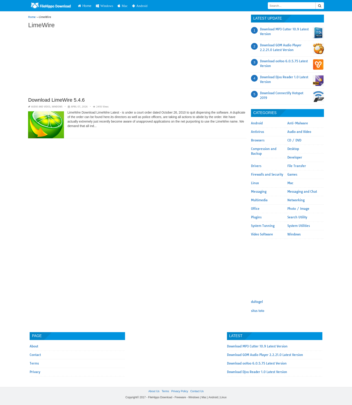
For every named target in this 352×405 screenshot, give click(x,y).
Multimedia (259, 200)
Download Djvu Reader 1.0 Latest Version (257, 372)
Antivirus (257, 132)
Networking (296, 200)
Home (84, 6)
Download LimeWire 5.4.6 (56, 100)
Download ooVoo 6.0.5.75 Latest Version (257, 363)
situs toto (257, 311)
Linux (255, 183)
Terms (34, 363)
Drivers (256, 166)
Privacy (35, 372)
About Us (153, 391)
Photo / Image (298, 209)
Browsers (257, 140)
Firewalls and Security (267, 174)
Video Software (262, 234)
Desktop (293, 149)
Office (255, 209)
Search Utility (297, 217)
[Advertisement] (137, 63)
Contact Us (197, 391)
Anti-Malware (297, 123)
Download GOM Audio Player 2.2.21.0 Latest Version (265, 355)
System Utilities (298, 226)
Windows (104, 5)
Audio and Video (40, 106)
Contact (35, 355)
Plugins (256, 217)
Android (139, 5)
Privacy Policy (179, 391)
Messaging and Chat (302, 192)
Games (292, 174)
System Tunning (263, 226)
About (34, 346)
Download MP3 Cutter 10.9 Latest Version (257, 346)
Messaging (258, 192)
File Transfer (296, 166)
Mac (123, 5)
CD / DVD (294, 140)
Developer (294, 157)
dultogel (257, 302)
